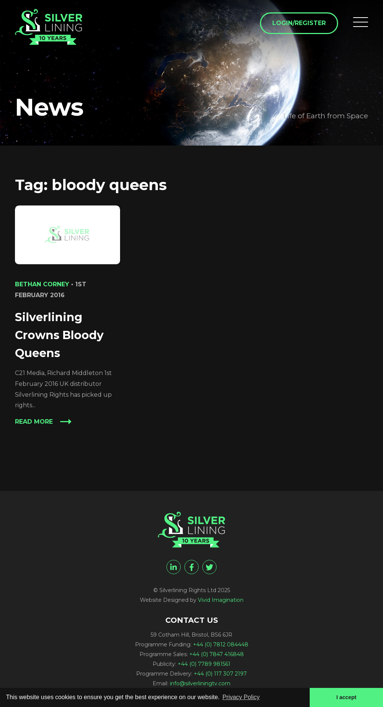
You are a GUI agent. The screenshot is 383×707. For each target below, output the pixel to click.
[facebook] (191, 567)
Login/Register (299, 23)
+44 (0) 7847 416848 (216, 654)
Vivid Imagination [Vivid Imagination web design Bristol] (220, 600)
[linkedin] (173, 567)
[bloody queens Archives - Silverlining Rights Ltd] (48, 27)
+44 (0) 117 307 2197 (220, 673)
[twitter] (209, 567)
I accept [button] (346, 697)
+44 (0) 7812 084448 (220, 644)
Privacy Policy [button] (241, 697)
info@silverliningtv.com (200, 683)
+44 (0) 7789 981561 (204, 664)
